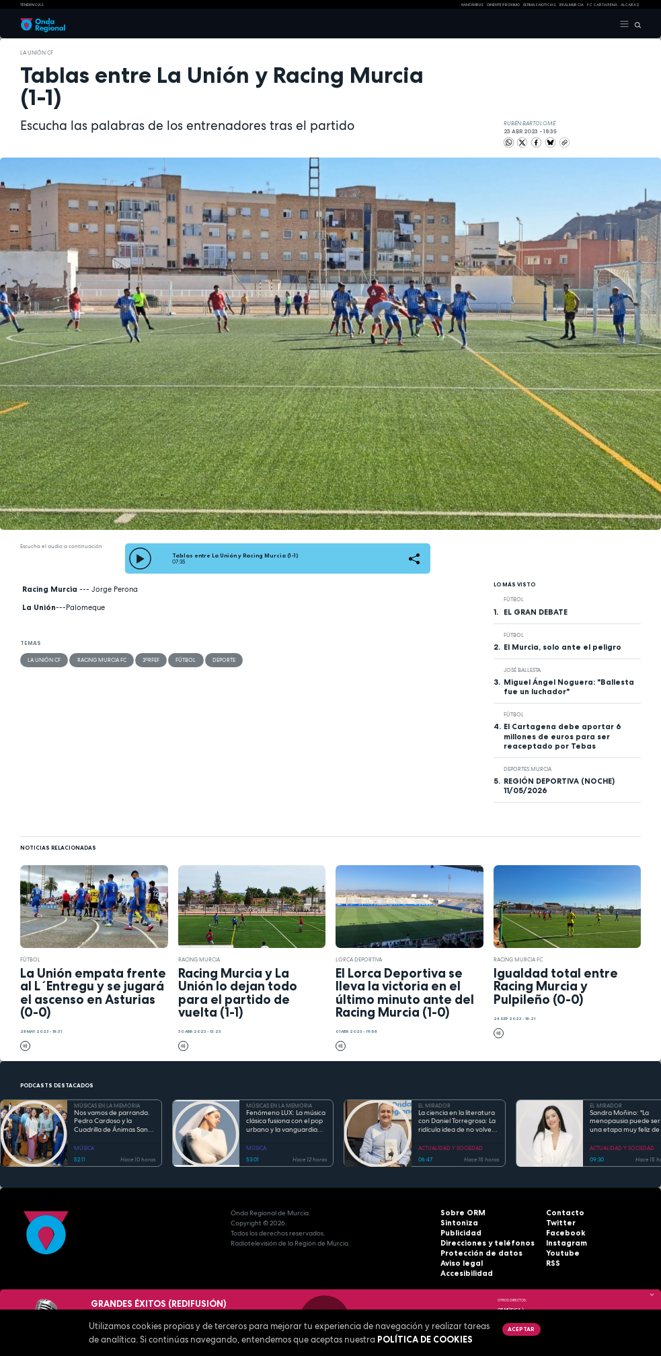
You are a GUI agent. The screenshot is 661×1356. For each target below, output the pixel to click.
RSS (552, 1263)
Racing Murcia (199, 959)
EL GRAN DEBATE (536, 612)
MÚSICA (84, 1148)
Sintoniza (456, 1223)
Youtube (561, 1253)
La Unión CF (36, 52)
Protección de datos (475, 1253)
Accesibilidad (464, 1273)
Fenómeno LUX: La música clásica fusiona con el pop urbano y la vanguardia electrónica (285, 1121)
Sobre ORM (459, 1213)
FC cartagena (602, 4)
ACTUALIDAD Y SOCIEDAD (450, 1148)
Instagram (564, 1243)
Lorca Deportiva (359, 959)
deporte (222, 659)
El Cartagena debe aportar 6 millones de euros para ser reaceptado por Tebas (562, 736)
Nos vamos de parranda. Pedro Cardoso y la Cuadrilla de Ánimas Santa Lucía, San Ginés (114, 1121)
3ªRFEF (150, 659)
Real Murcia (571, 4)
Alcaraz (630, 4)
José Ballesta (522, 670)
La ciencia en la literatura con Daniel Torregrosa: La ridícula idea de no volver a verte (457, 1121)
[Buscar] (635, 24)
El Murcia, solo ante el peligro (562, 647)
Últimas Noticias (539, 4)
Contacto (562, 1213)
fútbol (185, 659)
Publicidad (458, 1233)
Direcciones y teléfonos (481, 1243)
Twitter (559, 1223)
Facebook (563, 1233)
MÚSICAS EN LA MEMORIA (107, 1105)
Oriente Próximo (503, 4)
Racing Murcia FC (101, 659)
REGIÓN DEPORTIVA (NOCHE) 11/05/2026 (559, 785)
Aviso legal (459, 1263)
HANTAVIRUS (472, 4)
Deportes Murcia (527, 769)
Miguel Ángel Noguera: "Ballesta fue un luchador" (569, 686)
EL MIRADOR (434, 1105)
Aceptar (520, 1329)
